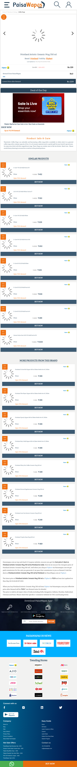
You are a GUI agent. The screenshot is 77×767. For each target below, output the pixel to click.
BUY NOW (50, 764)
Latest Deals (45, 734)
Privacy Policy (6, 734)
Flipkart (49, 59)
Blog (4, 726)
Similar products (38, 158)
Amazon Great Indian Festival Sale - (13, 748)
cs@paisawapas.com (47, 748)
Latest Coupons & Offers (47, 729)
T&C (4, 76)
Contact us (46, 743)
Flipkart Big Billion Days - (10, 750)
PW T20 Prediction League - (11, 755)
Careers (44, 731)
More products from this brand (38, 360)
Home (43, 724)
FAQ (4, 729)
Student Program (46, 738)
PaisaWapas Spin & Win (9, 758)
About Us (5, 724)
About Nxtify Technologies (9, 738)
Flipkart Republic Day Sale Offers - (13, 753)
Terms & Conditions (8, 736)
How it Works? (6, 731)
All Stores (44, 726)
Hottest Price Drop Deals (48, 736)
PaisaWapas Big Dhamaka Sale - (12, 746)
